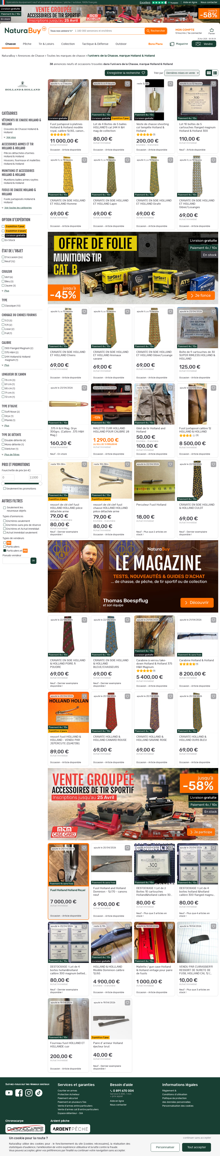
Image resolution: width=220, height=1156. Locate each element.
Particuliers (12, 547)
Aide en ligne (190, 2)
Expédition (15, 226)
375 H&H (11, 352)
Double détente (15, 440)
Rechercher (155, 31)
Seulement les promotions (21, 489)
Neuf (10, 261)
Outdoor (121, 44)
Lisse (9, 329)
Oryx (9, 416)
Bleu (9, 281)
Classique (12, 306)
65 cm (10, 388)
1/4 (8, 325)
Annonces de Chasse (31, 55)
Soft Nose (12, 412)
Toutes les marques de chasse (66, 55)
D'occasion (14, 257)
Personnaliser (165, 1147)
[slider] (3, 483)
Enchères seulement (18, 521)
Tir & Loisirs (46, 44)
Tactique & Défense (95, 44)
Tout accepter (196, 1147)
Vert (9, 277)
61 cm (10, 384)
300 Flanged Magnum (19, 348)
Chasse (10, 44)
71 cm (9, 393)
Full (8, 333)
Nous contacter (209, 2)
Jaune (10, 285)
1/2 (8, 320)
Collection (68, 44)
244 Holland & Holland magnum (17, 358)
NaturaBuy (8, 55)
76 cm (10, 380)
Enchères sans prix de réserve (23, 525)
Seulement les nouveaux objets (16, 509)
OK (33, 561)
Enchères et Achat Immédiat (22, 529)
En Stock (10, 240)
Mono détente (14, 444)
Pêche (27, 44)
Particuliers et (17, 550)
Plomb (10, 420)
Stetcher (11, 449)
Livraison (15, 235)
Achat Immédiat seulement (21, 532)
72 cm (10, 397)
